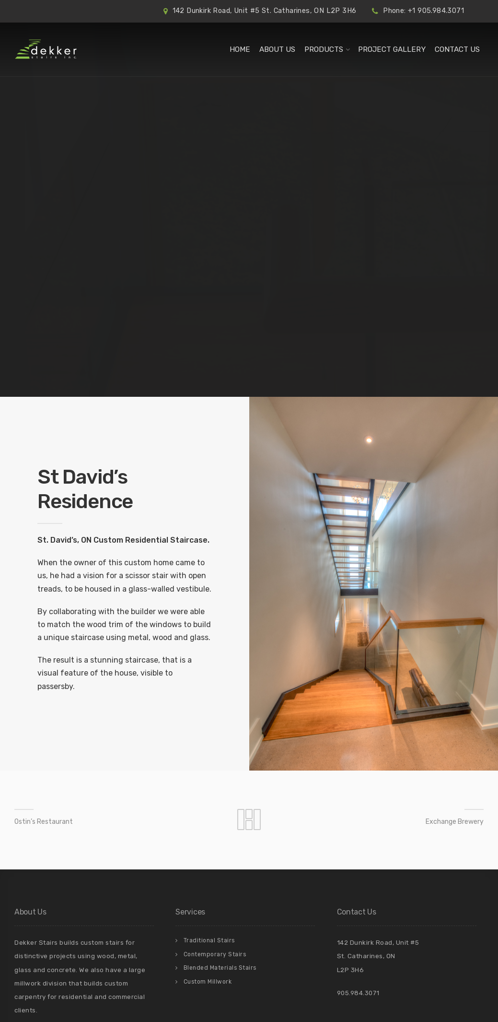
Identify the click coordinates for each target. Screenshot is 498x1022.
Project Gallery (392, 49)
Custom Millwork (208, 981)
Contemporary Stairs (215, 954)
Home (240, 49)
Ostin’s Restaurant (43, 822)
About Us (277, 49)
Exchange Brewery (455, 822)
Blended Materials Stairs (220, 967)
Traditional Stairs (209, 940)
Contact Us (457, 49)
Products (323, 49)
